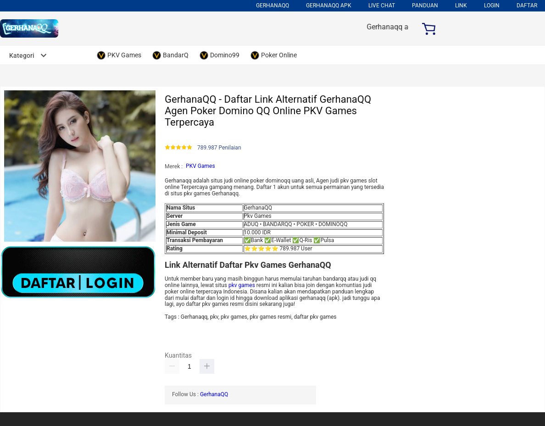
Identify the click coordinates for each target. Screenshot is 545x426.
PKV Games (200, 166)
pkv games (241, 285)
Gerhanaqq (272, 5)
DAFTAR (527, 5)
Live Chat (381, 5)
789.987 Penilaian (219, 148)
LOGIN (492, 5)
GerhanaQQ (214, 394)
